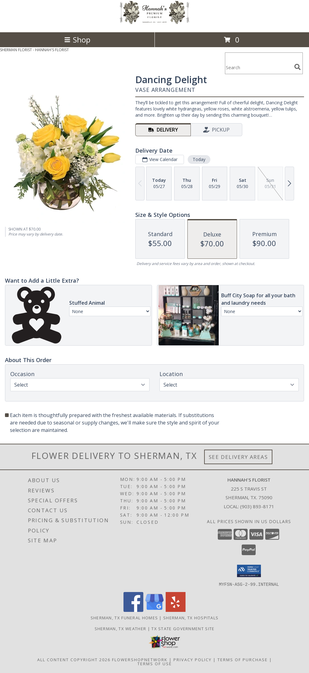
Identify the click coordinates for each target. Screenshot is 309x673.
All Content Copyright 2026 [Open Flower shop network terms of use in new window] (73, 659)
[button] (249, 571)
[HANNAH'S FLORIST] (154, 23)
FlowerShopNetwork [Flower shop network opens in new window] (140, 659)
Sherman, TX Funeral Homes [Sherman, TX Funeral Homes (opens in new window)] (124, 617)
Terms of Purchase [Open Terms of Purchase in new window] (242, 659)
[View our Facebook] (133, 610)
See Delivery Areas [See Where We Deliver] (238, 456)
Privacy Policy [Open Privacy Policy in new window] (192, 659)
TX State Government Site (182, 628)
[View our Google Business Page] (154, 610)
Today (199, 159)
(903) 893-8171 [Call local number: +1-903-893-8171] (257, 506)
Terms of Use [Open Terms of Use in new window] (154, 663)
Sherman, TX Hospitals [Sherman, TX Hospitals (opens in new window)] (190, 617)
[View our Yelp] (176, 610)
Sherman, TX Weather (120, 628)
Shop (77, 39)
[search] (297, 67)
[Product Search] (258, 67)
